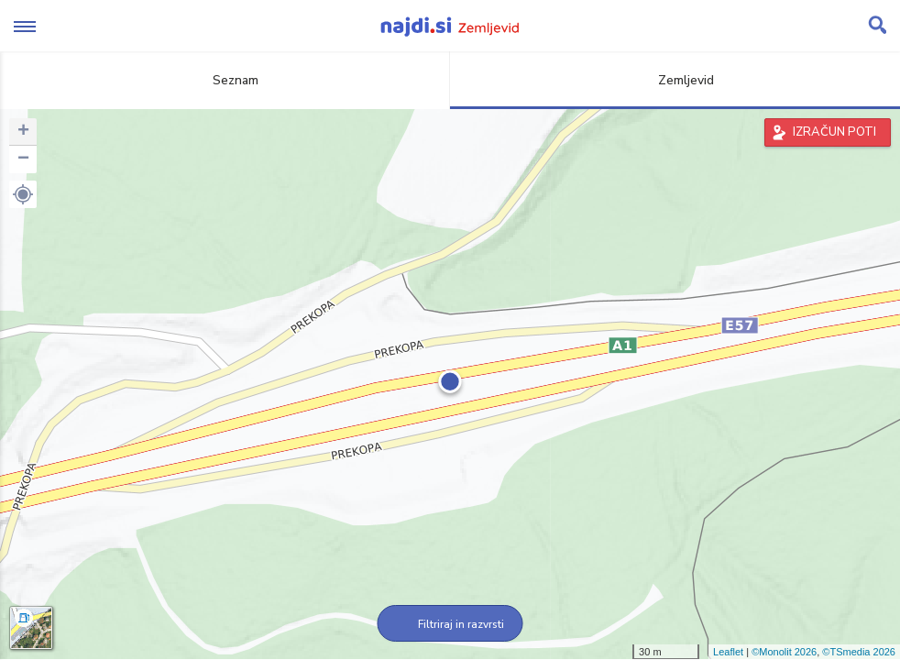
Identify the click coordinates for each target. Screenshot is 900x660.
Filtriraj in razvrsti (450, 624)
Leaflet (728, 651)
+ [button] (23, 132)
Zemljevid (675, 80)
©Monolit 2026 (784, 651)
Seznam (225, 80)
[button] (23, 194)
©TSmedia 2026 (858, 651)
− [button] (23, 159)
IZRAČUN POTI (834, 132)
